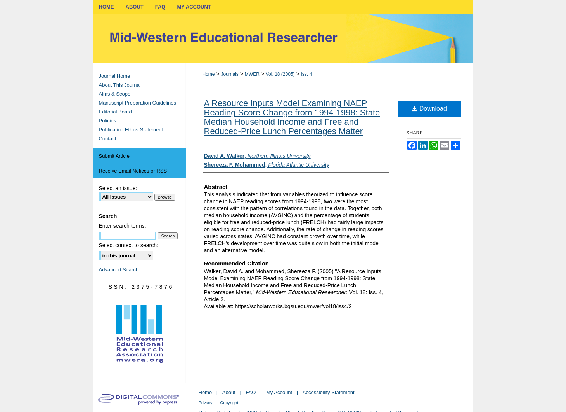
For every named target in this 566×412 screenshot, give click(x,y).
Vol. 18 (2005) (280, 74)
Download (429, 108)
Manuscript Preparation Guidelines (137, 103)
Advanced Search (119, 269)
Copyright (229, 402)
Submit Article (114, 156)
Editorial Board (115, 112)
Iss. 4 (306, 74)
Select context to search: (128, 245)
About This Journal (120, 85)
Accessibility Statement (329, 392)
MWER (252, 74)
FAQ (251, 392)
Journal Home (114, 76)
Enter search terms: (122, 226)
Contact (107, 138)
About (228, 392)
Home (209, 74)
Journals (229, 74)
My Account (279, 392)
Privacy (206, 402)
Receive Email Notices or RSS (133, 171)
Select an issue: (118, 188)
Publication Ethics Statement (131, 130)
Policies (107, 121)
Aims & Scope (115, 94)
